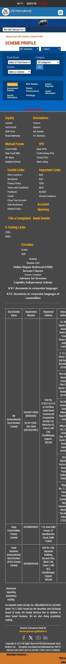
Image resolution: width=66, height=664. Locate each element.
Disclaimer (13, 179)
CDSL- (8, 232)
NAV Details (32, 84)
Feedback (12, 191)
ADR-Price (10, 131)
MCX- (42, 187)
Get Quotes (38, 131)
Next (59, 3)
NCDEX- (43, 191)
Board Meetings (12, 135)
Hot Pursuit (10, 127)
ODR (23, 254)
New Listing (42, 161)
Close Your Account (17, 200)
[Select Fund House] (19, 62)
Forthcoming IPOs (45, 153)
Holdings (30, 95)
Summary (12, 84)
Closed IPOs (42, 157)
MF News (9, 157)
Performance (32, 91)
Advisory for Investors (33, 278)
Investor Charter (33, 270)
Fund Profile (11, 149)
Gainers (8, 123)
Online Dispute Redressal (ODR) (33, 266)
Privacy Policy (14, 183)
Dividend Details (13, 161)
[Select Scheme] (19, 72)
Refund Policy (14, 208)
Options (36, 127)
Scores (24, 249)
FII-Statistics (39, 135)
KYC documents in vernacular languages (33, 288)
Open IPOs (42, 149)
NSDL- (8, 236)
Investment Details (12, 89)
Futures (36, 123)
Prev (7, 3)
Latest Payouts (49, 85)
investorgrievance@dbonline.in (33, 631)
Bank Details (41, 218)
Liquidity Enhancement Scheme (33, 282)
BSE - (41, 179)
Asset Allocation (50, 92)
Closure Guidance (47, 196)
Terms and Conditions (18, 187)
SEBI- (42, 183)
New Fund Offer (12, 153)
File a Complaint (19, 218)
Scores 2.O (33, 262)
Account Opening (43, 207)
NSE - (42, 174)
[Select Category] (48, 62)
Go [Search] (39, 66)
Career (11, 196)
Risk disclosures (15, 204)
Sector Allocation (12, 96)
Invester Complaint (33, 274)
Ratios (29, 88)
